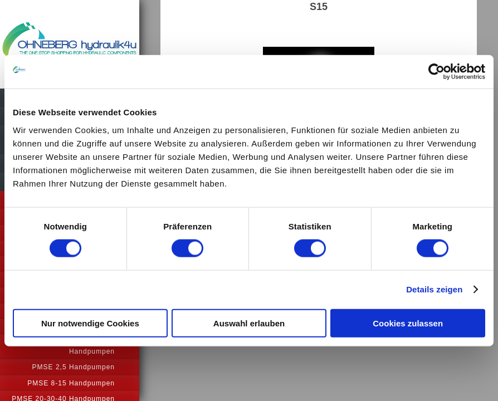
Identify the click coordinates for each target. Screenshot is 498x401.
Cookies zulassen (408, 322)
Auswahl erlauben (249, 322)
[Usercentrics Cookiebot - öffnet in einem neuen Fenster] (436, 71)
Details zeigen (434, 289)
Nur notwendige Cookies (90, 322)
